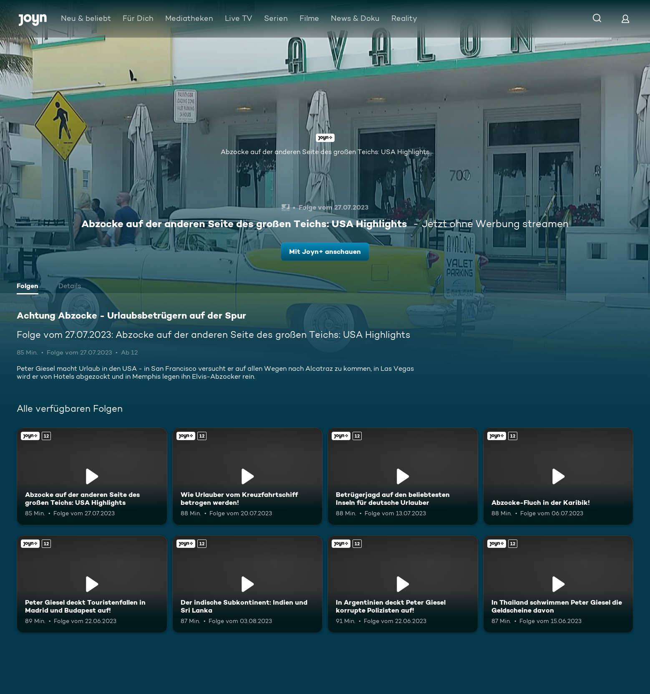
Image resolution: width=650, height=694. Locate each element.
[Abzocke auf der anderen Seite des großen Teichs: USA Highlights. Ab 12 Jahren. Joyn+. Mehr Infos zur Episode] (92, 476)
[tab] (29, 286)
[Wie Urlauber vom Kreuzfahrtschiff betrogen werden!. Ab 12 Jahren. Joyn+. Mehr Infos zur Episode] (247, 476)
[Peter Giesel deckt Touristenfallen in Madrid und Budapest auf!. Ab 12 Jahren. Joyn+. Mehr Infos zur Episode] (92, 584)
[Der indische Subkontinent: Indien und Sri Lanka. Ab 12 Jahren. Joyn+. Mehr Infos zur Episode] (247, 584)
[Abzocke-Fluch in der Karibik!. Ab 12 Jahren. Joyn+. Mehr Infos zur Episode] (558, 476)
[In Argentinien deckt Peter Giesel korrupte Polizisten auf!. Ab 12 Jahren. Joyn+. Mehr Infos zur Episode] (403, 584)
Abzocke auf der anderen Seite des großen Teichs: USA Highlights (325, 152)
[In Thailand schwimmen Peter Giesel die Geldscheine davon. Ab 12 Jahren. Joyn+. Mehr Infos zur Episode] (558, 584)
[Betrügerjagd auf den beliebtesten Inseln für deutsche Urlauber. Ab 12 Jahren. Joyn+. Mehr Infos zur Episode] (403, 476)
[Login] (625, 18)
